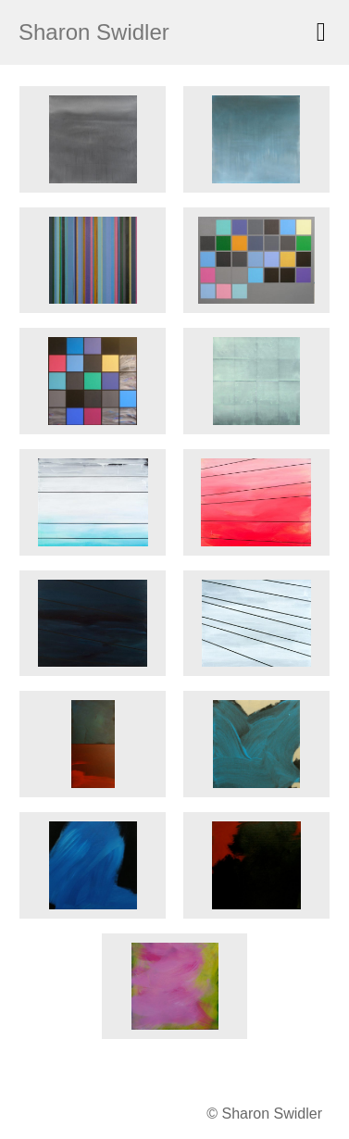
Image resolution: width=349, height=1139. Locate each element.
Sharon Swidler (94, 31)
